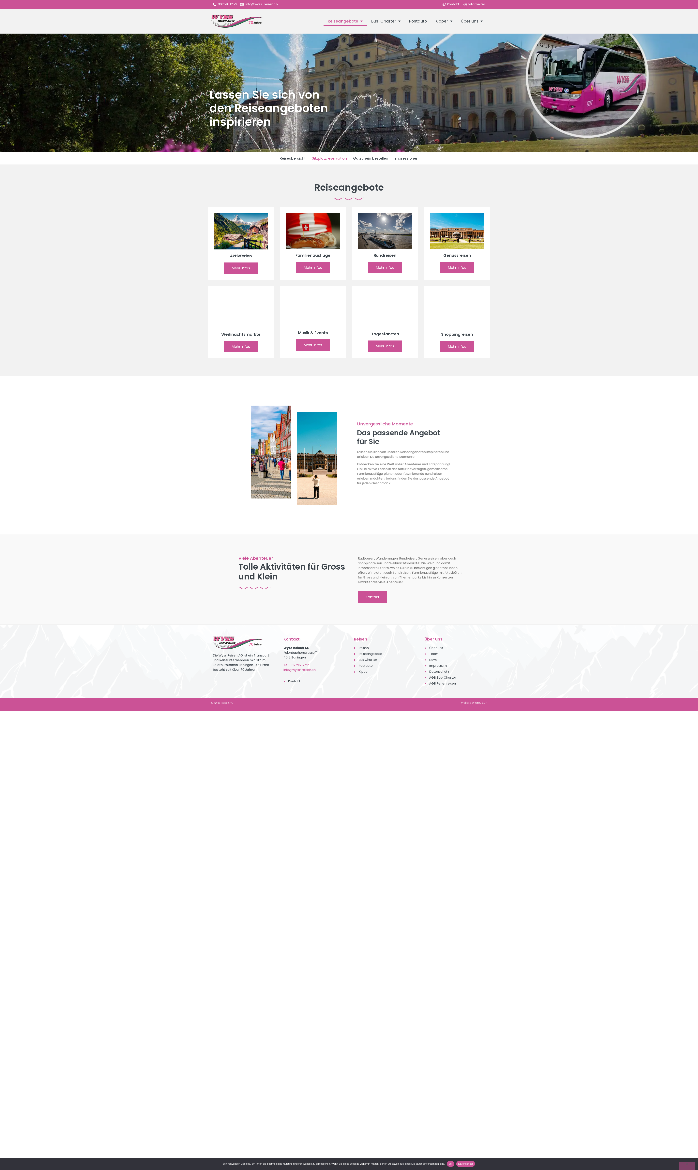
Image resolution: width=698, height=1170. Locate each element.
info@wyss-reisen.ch (299, 670)
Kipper (444, 21)
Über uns (472, 21)
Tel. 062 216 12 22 (296, 665)
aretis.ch (481, 703)
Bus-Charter (386, 21)
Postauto (418, 21)
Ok (450, 1163)
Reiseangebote (345, 21)
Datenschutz (465, 1163)
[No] (687, 1166)
